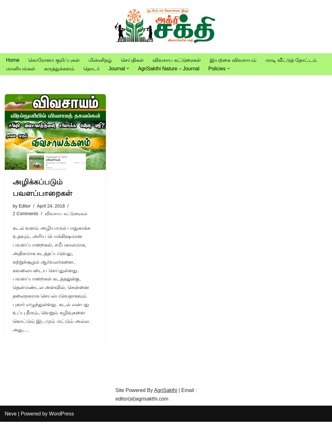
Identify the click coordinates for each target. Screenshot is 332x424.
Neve (10, 416)
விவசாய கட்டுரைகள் (177, 60)
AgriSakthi (165, 392)
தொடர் (91, 68)
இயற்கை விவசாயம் (233, 60)
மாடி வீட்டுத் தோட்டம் (291, 60)
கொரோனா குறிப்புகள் (54, 60)
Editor (25, 206)
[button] (128, 68)
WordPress (61, 416)
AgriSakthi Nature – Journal (169, 68)
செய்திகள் (132, 60)
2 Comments (26, 213)
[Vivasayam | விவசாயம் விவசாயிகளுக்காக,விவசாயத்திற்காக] (166, 27)
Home (13, 60)
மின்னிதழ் (100, 60)
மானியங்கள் (20, 68)
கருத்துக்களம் (59, 68)
